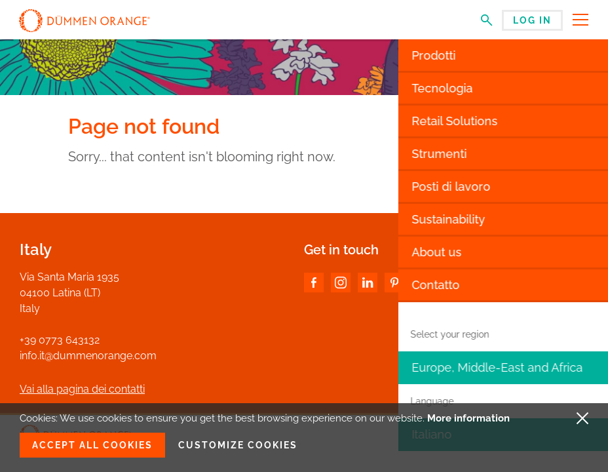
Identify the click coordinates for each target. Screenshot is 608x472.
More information (468, 418)
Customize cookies (237, 445)
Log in (532, 20)
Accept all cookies (92, 445)
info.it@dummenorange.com (88, 355)
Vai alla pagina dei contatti (82, 389)
